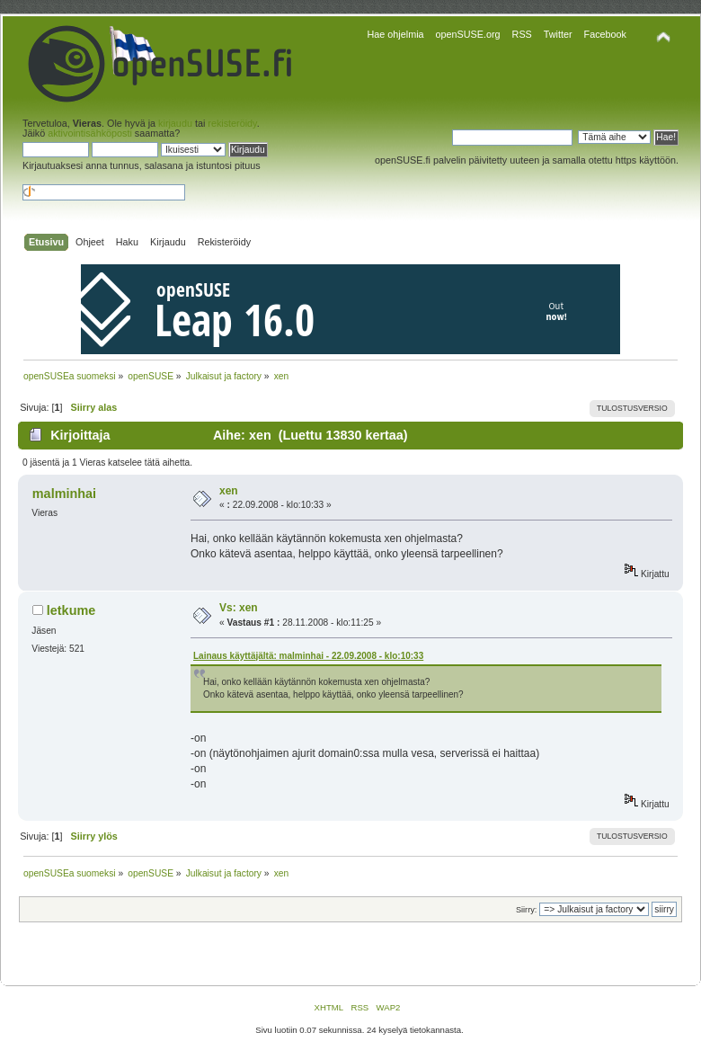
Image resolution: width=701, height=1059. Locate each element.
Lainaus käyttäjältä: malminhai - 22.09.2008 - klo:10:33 (308, 656)
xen (228, 491)
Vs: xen (238, 607)
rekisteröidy (232, 123)
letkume (71, 610)
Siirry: (526, 909)
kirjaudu (175, 123)
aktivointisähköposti (90, 133)
